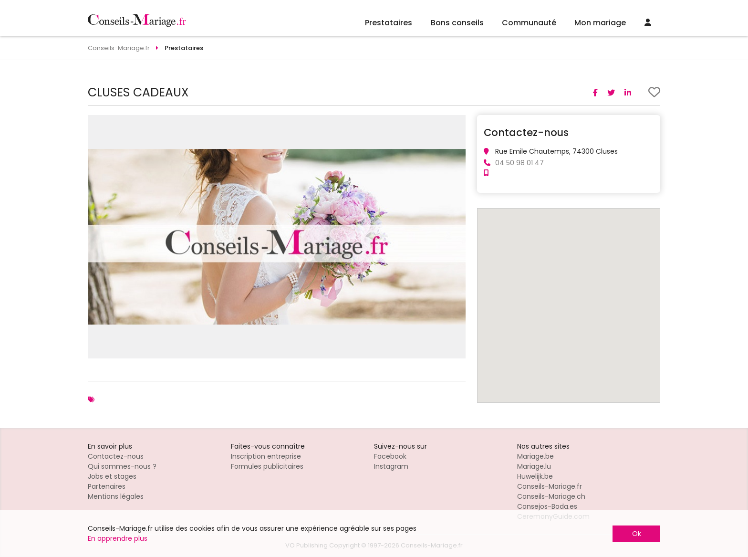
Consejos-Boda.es (547, 506)
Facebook (390, 456)
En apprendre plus (117, 538)
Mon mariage (600, 22)
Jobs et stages (112, 476)
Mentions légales (116, 496)
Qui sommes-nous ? (122, 466)
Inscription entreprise (266, 456)
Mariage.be (535, 456)
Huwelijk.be (535, 476)
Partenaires (106, 486)
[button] (457, 123)
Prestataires (388, 22)
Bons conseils (457, 22)
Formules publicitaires (267, 466)
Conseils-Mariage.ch (551, 496)
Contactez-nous (116, 456)
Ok (636, 533)
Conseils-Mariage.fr (549, 486)
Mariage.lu (534, 466)
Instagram (391, 466)
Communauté (529, 22)
